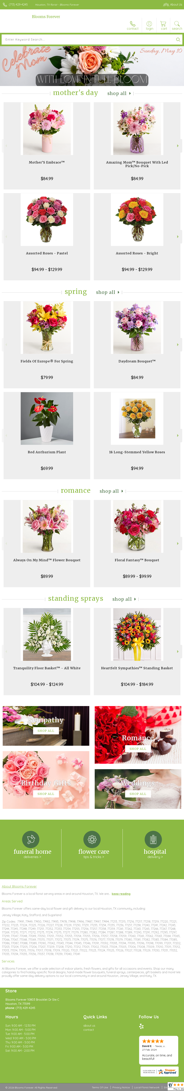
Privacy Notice (121, 1087)
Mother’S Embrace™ (47, 162)
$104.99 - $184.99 (137, 684)
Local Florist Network (146, 1087)
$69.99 (47, 468)
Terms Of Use (100, 1087)
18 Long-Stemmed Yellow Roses (137, 452)
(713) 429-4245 (18, 4)
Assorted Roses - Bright (137, 253)
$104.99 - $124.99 (47, 684)
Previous (6, 146)
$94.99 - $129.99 (47, 269)
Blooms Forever (46, 16)
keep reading (121, 894)
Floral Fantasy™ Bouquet (137, 560)
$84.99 (47, 178)
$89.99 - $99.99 (137, 576)
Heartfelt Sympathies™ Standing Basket (137, 668)
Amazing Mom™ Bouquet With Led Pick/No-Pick (137, 164)
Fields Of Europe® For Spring (47, 361)
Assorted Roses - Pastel (47, 253)
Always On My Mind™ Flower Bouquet (47, 560)
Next (178, 146)
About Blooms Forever (19, 886)
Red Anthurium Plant (47, 452)
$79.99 (47, 377)
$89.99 (47, 576)
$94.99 (137, 468)
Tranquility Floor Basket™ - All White (47, 668)
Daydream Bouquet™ (137, 361)
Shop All (117, 93)
